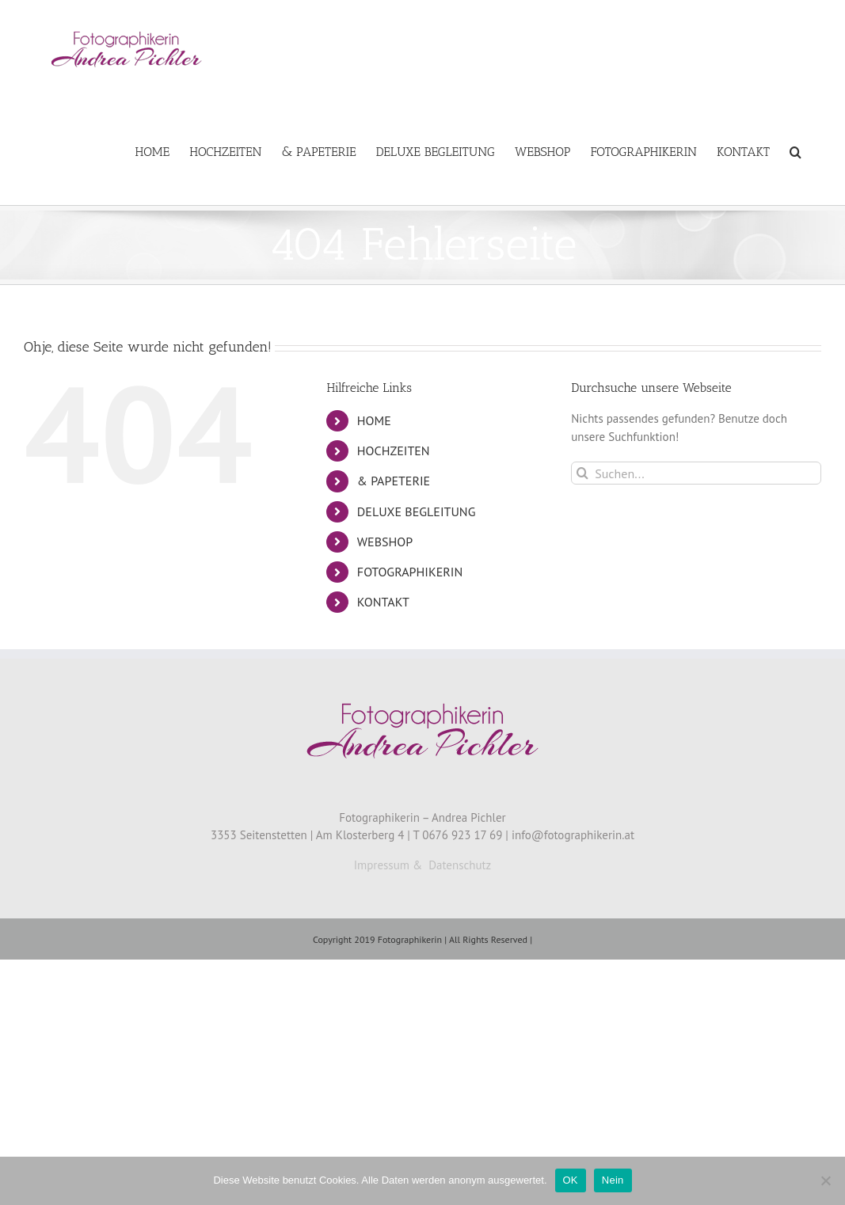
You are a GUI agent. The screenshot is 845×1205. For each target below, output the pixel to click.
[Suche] (582, 473)
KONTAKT (383, 602)
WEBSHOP (385, 541)
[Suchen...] (696, 473)
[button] (795, 152)
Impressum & (388, 864)
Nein (613, 1180)
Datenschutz (459, 864)
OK (570, 1180)
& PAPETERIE (393, 480)
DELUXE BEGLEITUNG (416, 511)
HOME (374, 420)
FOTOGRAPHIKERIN (409, 572)
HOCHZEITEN (393, 450)
